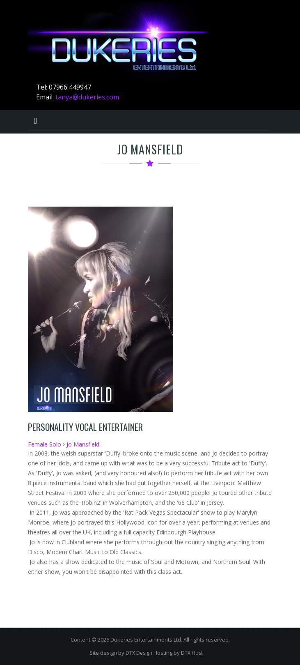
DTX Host (192, 652)
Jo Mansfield (82, 444)
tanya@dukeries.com (87, 96)
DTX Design (139, 652)
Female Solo (44, 444)
